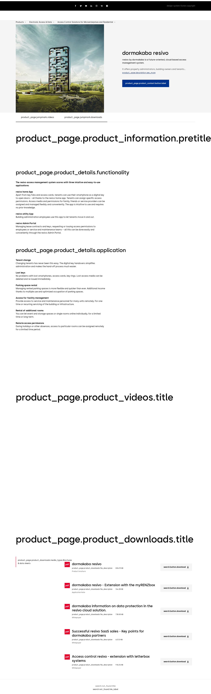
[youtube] (86, 5)
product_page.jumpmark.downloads (83, 116)
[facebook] (75, 5)
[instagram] (96, 5)
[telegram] (107, 5)
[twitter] (81, 5)
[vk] (102, 5)
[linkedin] (91, 5)
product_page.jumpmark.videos (37, 116)
